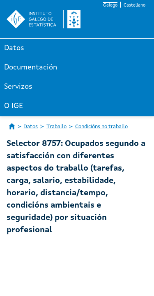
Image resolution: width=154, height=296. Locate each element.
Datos (14, 48)
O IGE (13, 106)
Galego (110, 5)
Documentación (30, 67)
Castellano (134, 5)
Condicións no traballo (101, 127)
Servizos (18, 86)
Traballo (56, 127)
